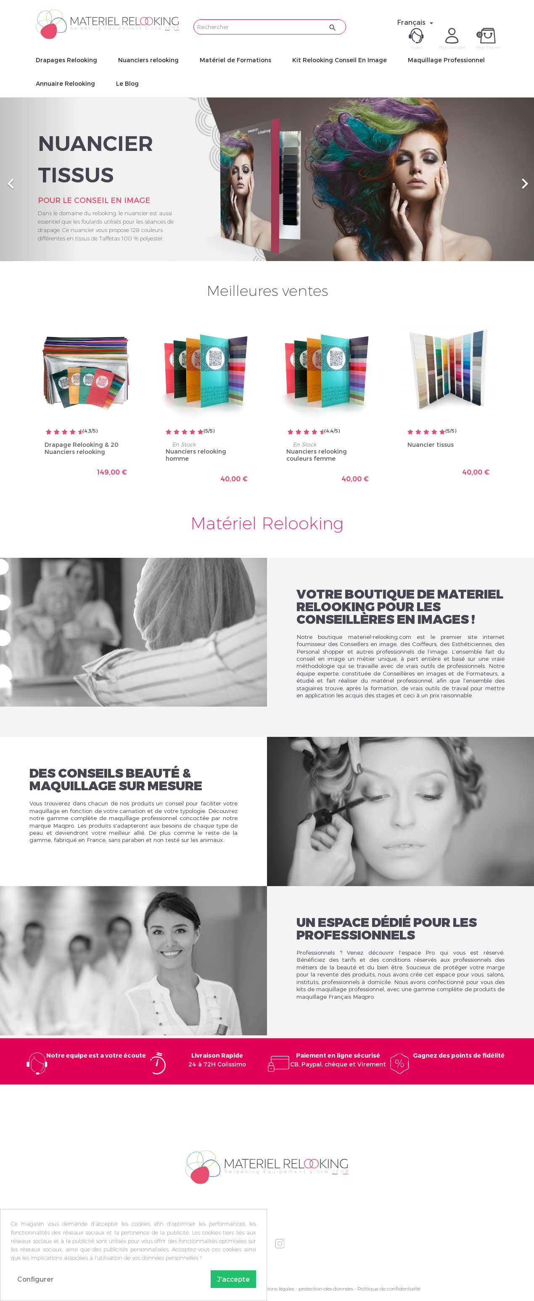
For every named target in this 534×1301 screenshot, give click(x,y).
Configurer (35, 1279)
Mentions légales (275, 1288)
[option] (267, 179)
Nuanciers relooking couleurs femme (316, 455)
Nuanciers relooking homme (196, 455)
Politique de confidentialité (388, 1288)
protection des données (326, 1288)
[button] (40, 179)
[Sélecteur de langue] (416, 22)
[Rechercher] (269, 26)
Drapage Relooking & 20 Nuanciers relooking (82, 448)
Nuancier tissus (430, 444)
